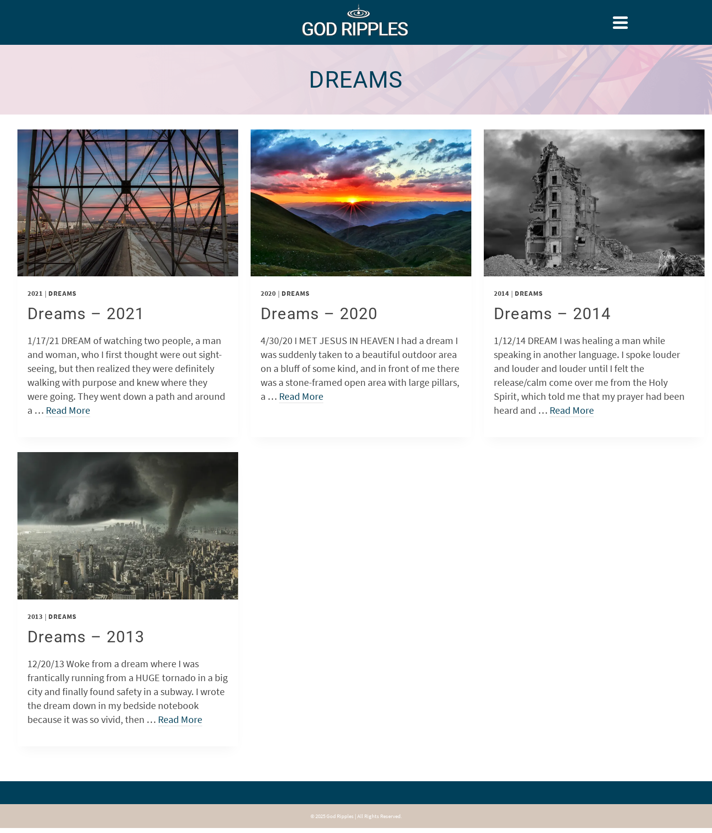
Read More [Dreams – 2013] (180, 719)
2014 (501, 293)
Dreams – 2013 (86, 636)
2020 (268, 293)
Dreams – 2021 (86, 313)
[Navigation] (620, 22)
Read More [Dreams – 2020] (301, 396)
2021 (35, 293)
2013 (35, 616)
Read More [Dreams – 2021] (68, 410)
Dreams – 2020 (319, 313)
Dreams (62, 293)
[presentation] (127, 202)
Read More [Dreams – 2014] (572, 410)
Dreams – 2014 (552, 313)
